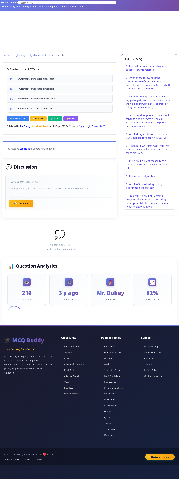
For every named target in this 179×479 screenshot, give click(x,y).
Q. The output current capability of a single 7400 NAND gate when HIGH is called (146, 164)
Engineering (19, 55)
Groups (107, 411)
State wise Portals (112, 370)
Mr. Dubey (25, 126)
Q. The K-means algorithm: (141, 176)
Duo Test (68, 387)
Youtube (148, 364)
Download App (151, 346)
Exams (67, 358)
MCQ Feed (15, 6)
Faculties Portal (111, 405)
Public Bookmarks (73, 346)
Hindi (106, 364)
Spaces (107, 423)
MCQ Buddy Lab (112, 376)
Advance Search (72, 376)
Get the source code (154, 376)
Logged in (25, 148)
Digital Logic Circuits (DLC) (41, 55)
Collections (109, 346)
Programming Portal (49, 6)
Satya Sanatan (111, 429)
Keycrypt (108, 435)
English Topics (71, 393)
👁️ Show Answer (18, 118)
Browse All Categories (74, 364)
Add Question (30, 6)
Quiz (66, 381)
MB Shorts (109, 393)
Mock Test (69, 370)
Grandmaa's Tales (112, 352)
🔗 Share (55, 118)
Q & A (107, 417)
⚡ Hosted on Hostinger (159, 457)
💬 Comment (21, 203)
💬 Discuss (38, 118)
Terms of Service (11, 459)
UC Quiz (108, 358)
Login (81, 6)
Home (5, 6)
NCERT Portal (110, 399)
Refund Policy (150, 370)
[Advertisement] (89, 31)
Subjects (68, 352)
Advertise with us (152, 352)
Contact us (149, 358)
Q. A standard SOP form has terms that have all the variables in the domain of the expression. (147, 149)
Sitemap (38, 459)
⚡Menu (71, 118)
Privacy (27, 459)
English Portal (69, 6)
